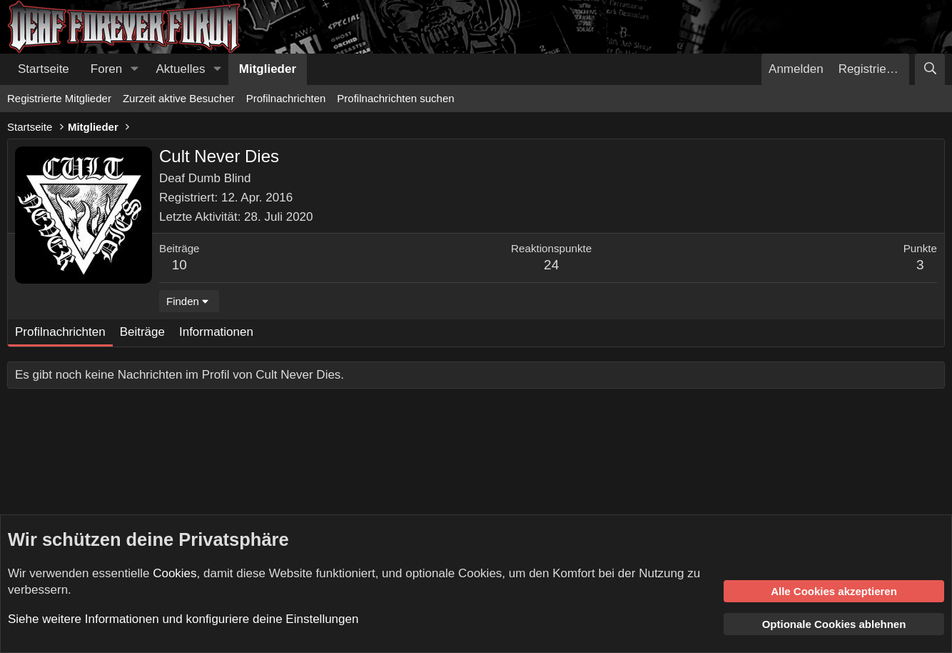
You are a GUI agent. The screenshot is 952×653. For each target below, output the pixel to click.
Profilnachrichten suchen (395, 98)
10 (179, 264)
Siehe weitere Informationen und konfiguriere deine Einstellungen (183, 619)
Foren (106, 69)
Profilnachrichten (286, 98)
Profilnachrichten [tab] (60, 332)
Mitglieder (267, 69)
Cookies (174, 573)
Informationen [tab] (216, 332)
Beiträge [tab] (142, 332)
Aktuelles (181, 69)
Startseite (43, 69)
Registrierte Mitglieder (59, 98)
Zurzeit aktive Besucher (179, 98)
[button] (134, 69)
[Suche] (930, 69)
